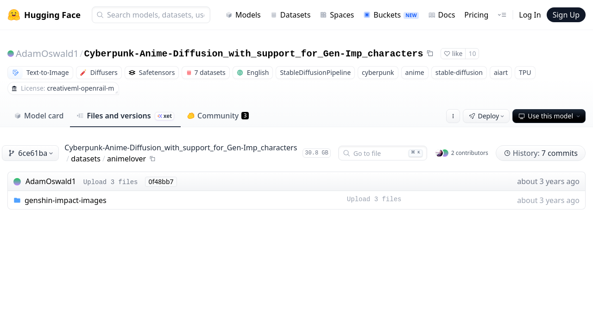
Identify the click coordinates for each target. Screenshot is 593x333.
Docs (441, 15)
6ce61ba (31, 153)
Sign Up (566, 15)
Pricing (476, 15)
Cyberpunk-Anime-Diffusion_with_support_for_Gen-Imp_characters (253, 54)
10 (472, 53)
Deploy (487, 115)
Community (218, 116)
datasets (86, 159)
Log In (530, 15)
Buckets (390, 15)
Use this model (549, 115)
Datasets (290, 15)
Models (243, 15)
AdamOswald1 (47, 53)
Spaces (337, 15)
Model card (38, 116)
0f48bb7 (160, 181)
